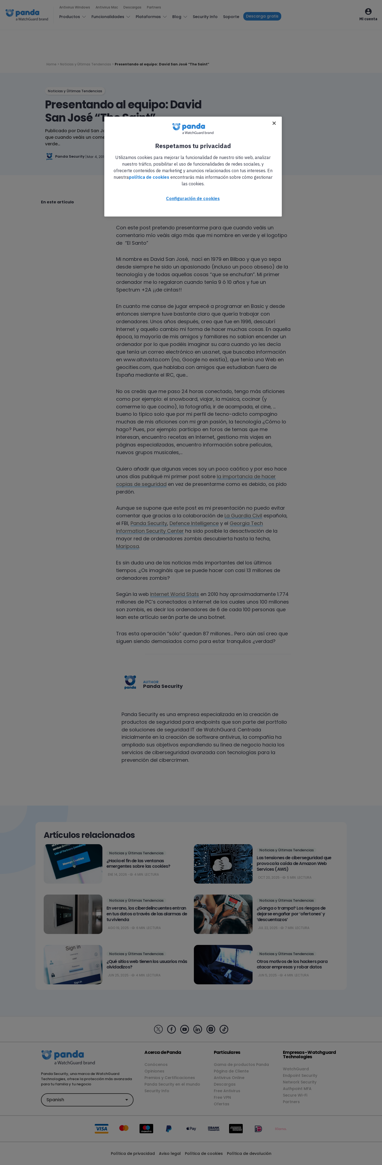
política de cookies (149, 177)
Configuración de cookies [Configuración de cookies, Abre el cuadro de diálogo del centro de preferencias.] (193, 198)
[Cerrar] (274, 123)
